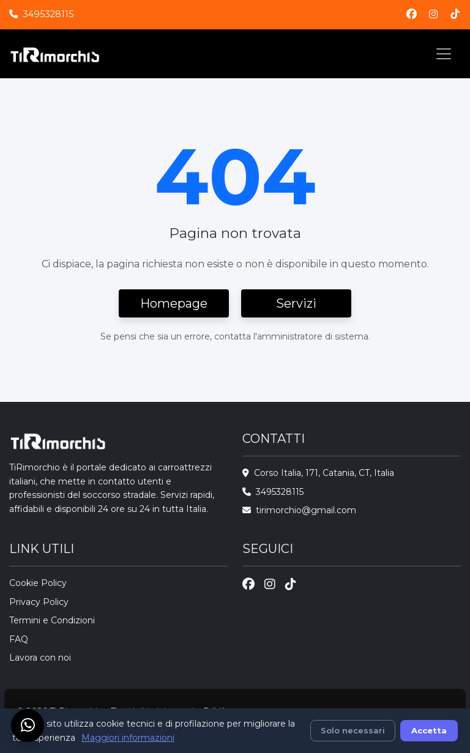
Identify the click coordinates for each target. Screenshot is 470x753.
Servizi (296, 303)
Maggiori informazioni (127, 737)
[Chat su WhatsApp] (27, 725)
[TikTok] (455, 14)
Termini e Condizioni (52, 620)
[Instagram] (433, 14)
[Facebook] (411, 14)
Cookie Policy (38, 582)
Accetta (429, 730)
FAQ (18, 639)
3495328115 (48, 14)
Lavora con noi (40, 657)
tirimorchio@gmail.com (306, 510)
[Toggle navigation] (444, 54)
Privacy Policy (39, 601)
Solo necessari (353, 730)
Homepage (173, 303)
